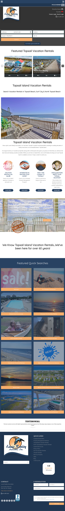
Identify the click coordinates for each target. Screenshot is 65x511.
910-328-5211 (60, 16)
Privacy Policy (37, 448)
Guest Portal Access (38, 446)
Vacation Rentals (38, 452)
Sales (35, 456)
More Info (8, 190)
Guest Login (60, 14)
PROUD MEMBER (58, 4)
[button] (48, 32)
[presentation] (2, 66)
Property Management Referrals (41, 440)
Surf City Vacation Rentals (40, 450)
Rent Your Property (38, 454)
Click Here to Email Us (7, 490)
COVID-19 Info (37, 460)
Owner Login (52, 14)
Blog (35, 458)
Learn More (47, 220)
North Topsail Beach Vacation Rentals (43, 444)
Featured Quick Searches (32, 43)
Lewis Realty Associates (11, 15)
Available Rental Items (39, 438)
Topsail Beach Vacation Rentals (41, 442)
